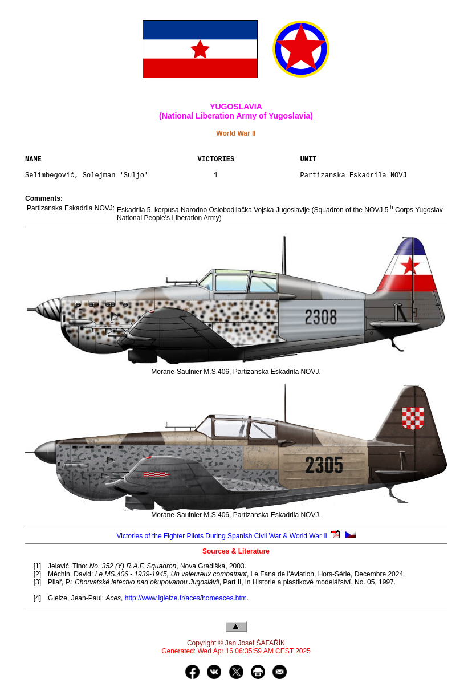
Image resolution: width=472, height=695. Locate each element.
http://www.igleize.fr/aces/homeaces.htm (186, 605)
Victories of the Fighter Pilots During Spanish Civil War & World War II (221, 543)
